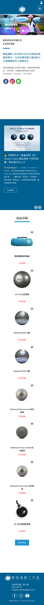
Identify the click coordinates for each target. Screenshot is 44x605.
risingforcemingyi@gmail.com (23, 590)
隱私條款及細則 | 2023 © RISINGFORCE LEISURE (22, 601)
